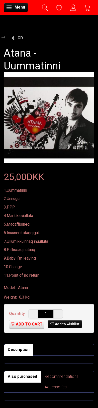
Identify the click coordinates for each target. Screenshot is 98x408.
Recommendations (61, 376)
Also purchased (22, 376)
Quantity (17, 313)
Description (19, 349)
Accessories (56, 387)
